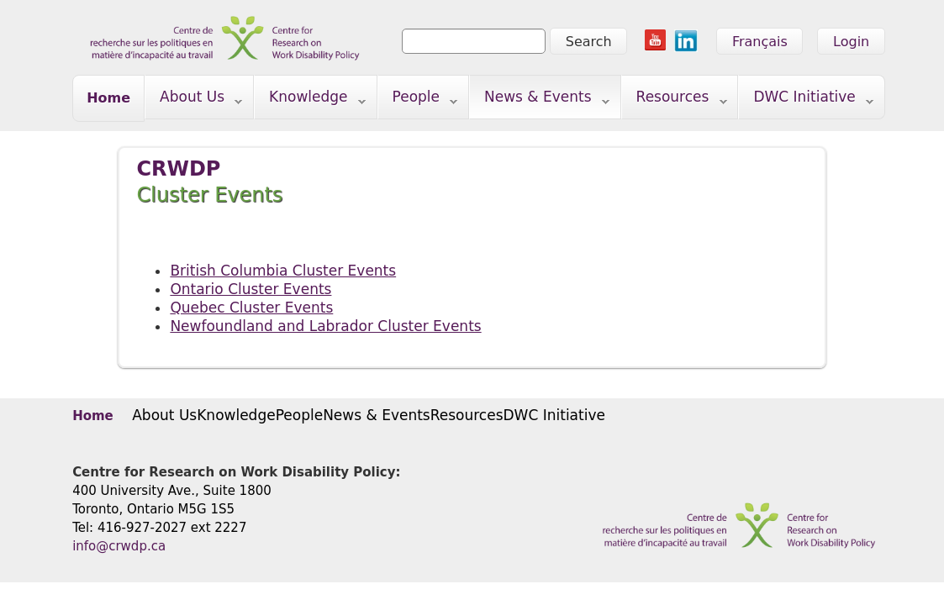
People (418, 100)
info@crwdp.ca (119, 546)
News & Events (539, 100)
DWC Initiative (806, 100)
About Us (193, 100)
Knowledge (310, 100)
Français (760, 42)
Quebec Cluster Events (251, 307)
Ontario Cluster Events (250, 289)
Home (108, 98)
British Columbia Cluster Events (283, 270)
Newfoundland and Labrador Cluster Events (325, 326)
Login (851, 42)
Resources (674, 100)
